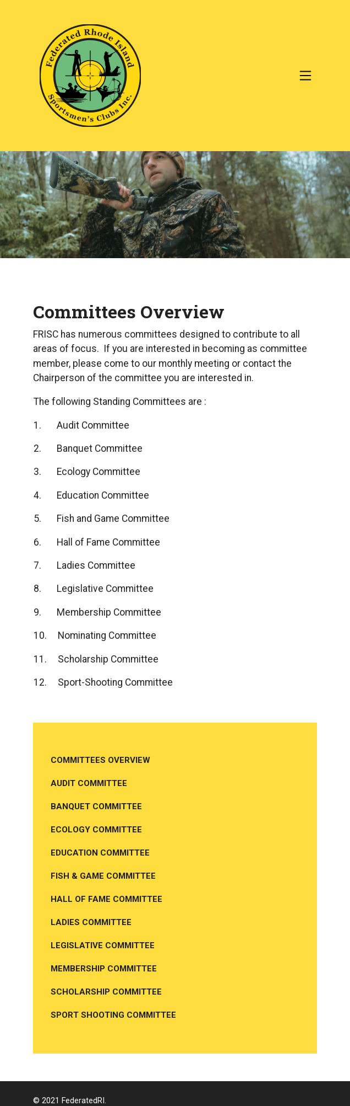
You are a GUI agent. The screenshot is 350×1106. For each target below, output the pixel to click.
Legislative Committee (103, 945)
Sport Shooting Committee (113, 1015)
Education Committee (100, 853)
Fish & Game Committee (103, 876)
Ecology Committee (96, 830)
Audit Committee (89, 783)
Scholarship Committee (106, 992)
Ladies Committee (91, 922)
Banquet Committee (96, 806)
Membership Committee (104, 969)
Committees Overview (100, 760)
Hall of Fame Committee (106, 899)
